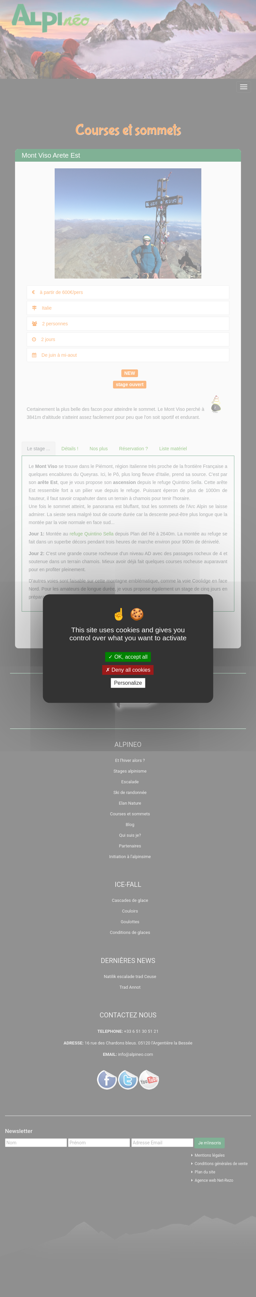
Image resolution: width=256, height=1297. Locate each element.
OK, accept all (127, 657)
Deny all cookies (128, 670)
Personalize (128, 683)
